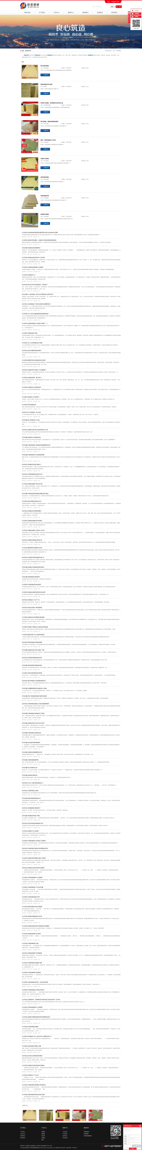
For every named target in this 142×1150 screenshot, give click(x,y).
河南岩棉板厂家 (62, 200)
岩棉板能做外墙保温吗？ (34, 808)
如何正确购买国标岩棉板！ (35, 350)
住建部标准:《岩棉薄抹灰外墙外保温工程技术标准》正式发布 (44, 999)
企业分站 (38, 1145)
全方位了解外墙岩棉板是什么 (35, 783)
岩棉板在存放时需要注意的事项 (36, 617)
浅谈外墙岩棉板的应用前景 (35, 673)
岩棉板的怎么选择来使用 (34, 387)
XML (51, 1145)
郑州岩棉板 (46, 197)
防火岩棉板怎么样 (32, 767)
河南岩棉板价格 (44, 195)
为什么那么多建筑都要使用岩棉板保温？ (38, 313)
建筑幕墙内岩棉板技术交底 (35, 547)
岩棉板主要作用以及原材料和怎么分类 (38, 429)
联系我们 (114, 12)
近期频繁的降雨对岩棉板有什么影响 (37, 688)
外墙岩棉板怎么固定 (33, 790)
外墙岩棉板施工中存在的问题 (35, 887)
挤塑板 (43, 1133)
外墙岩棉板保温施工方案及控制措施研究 (38, 703)
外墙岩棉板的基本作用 (34, 897)
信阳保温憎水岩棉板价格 (57, 218)
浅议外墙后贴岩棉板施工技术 (35, 823)
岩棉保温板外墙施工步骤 (34, 1046)
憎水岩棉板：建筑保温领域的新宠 (49, 121)
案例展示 (85, 12)
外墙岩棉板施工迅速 (33, 943)
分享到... (137, 16)
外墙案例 (86, 1133)
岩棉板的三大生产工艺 (34, 600)
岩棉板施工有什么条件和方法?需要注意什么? (40, 1036)
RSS (48, 1145)
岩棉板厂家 (55, 88)
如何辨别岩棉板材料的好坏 (35, 657)
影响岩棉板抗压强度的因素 (35, 642)
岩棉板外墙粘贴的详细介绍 (35, 540)
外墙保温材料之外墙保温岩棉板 (36, 454)
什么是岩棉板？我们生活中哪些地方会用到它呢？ (41, 294)
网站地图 (43, 1145)
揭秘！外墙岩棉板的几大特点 (48, 140)
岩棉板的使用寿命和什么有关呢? (36, 257)
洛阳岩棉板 (47, 181)
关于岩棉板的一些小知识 (34, 412)
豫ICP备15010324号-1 (61, 1147)
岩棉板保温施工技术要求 (34, 933)
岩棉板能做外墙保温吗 (34, 577)
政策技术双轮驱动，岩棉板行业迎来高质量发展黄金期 (42, 240)
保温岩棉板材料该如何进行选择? (36, 1094)
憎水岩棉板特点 (55, 126)
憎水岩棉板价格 (48, 126)
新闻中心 (71, 12)
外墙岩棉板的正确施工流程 (35, 962)
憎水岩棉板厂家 (62, 126)
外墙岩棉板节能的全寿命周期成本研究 (38, 848)
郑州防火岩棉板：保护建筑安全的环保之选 (51, 103)
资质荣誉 (22, 1137)
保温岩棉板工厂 (60, 181)
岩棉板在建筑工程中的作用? (35, 484)
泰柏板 (43, 1137)
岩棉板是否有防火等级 (34, 815)
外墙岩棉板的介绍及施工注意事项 (37, 840)
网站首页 (27, 12)
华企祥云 (74, 1147)
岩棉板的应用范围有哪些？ (35, 511)
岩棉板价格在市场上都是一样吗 (36, 650)
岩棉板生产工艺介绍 (33, 1075)
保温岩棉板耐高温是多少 (34, 798)
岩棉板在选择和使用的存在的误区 (37, 592)
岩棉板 (45, 86)
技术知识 (24, 284)
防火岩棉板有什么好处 (34, 420)
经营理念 (22, 1135)
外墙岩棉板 (46, 142)
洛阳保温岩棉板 (44, 177)
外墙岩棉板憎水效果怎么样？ (35, 474)
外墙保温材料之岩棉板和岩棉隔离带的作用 (39, 445)
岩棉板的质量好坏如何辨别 (35, 520)
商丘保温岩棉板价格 (49, 70)
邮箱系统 (33, 1145)
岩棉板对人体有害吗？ (34, 397)
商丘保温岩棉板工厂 (68, 70)
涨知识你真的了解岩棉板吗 (35, 607)
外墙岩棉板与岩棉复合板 (34, 733)
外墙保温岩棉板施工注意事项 (35, 267)
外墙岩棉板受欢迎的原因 (34, 584)
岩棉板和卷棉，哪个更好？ (35, 377)
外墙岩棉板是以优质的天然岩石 (36, 990)
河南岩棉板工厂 (66, 163)
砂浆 (42, 1139)
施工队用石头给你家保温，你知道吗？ (38, 284)
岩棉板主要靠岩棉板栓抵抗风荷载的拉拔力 (39, 1017)
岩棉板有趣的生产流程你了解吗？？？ (38, 323)
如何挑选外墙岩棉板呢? (34, 742)
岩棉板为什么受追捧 (33, 831)
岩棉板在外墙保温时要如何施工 (36, 567)
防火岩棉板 (46, 160)
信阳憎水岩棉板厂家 (68, 218)
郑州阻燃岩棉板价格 (64, 107)
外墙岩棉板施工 (88, 1135)
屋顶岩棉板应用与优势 (46, 84)
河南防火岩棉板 (44, 158)
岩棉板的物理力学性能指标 (35, 953)
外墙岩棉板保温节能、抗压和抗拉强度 (38, 982)
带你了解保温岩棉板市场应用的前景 (37, 696)
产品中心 (56, 12)
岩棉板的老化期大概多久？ (35, 464)
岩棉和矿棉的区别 (32, 775)
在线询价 (45, 75)
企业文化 (22, 1133)
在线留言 (100, 12)
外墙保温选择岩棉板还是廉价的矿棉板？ (38, 493)
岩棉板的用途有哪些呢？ (34, 248)
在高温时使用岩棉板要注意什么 (36, 557)
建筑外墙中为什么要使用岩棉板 (36, 634)
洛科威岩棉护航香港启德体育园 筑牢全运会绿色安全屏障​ (43, 232)
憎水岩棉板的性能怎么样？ (35, 501)
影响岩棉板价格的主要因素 (35, 906)
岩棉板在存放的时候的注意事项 (36, 867)
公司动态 (24, 257)
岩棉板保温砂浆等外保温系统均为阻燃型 (38, 926)
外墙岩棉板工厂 (60, 144)
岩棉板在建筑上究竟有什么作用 (36, 530)
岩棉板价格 (50, 88)
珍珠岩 (43, 1135)
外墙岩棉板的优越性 (33, 1026)
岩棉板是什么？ (32, 275)
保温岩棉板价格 (53, 181)
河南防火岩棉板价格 (58, 163)
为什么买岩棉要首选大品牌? (35, 343)
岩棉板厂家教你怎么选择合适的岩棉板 (38, 627)
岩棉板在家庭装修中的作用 (35, 916)
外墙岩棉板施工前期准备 (34, 972)
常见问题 (24, 248)
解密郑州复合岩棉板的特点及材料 (37, 360)
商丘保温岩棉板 (44, 65)
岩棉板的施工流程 (32, 333)
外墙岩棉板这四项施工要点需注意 (37, 1085)
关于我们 (42, 12)
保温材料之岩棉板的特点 (34, 437)
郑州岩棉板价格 (48, 200)
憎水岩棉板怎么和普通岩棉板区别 (37, 680)
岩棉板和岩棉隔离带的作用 (35, 752)
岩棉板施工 (87, 1131)
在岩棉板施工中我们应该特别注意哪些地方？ (39, 304)
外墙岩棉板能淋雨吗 (33, 760)
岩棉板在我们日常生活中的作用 (36, 723)
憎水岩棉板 (46, 123)
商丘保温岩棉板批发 (58, 70)
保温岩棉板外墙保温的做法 (35, 665)
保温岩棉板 (46, 68)
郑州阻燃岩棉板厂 (56, 107)
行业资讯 (24, 232)
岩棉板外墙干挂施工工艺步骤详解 (37, 370)
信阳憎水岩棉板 (44, 214)
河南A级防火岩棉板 (49, 163)
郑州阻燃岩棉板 (47, 105)
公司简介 (22, 1131)
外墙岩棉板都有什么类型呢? (35, 877)
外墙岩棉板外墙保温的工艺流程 (36, 713)
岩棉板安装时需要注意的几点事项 (37, 858)
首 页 (114, 50)
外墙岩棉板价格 (53, 144)
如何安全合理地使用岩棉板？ (35, 1055)
